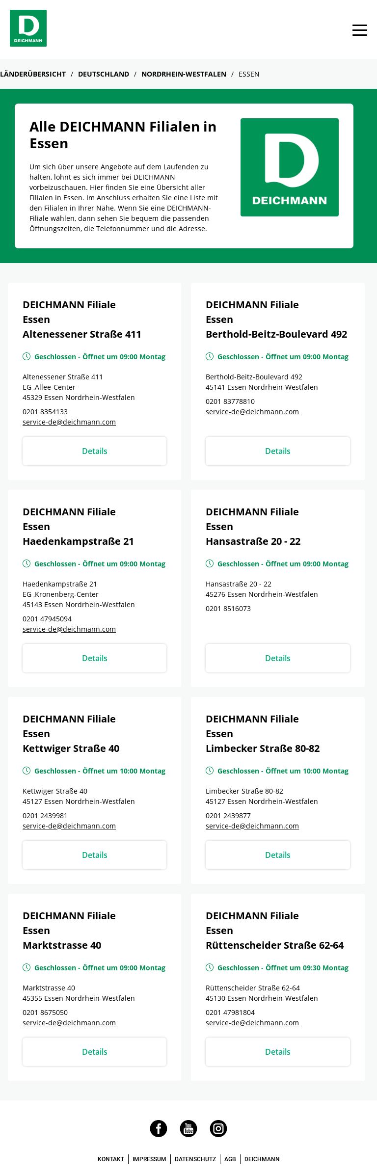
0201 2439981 (45, 815)
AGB (230, 1159)
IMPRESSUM (149, 1159)
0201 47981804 (230, 1012)
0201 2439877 (228, 815)
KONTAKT (111, 1159)
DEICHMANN (262, 1159)
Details (95, 451)
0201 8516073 (228, 608)
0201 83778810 (230, 401)
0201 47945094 (47, 618)
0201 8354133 (45, 411)
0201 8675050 (45, 1012)
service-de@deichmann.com (69, 422)
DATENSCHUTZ (195, 1159)
